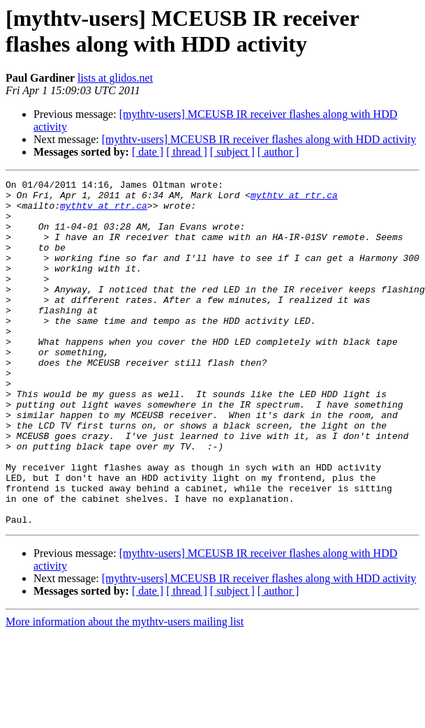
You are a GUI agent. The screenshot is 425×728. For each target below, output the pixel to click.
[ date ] (147, 152)
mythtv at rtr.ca (294, 199)
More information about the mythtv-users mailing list (125, 691)
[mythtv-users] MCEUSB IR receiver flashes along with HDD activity (259, 139)
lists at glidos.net (115, 78)
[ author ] (278, 152)
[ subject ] (232, 152)
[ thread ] (186, 152)
